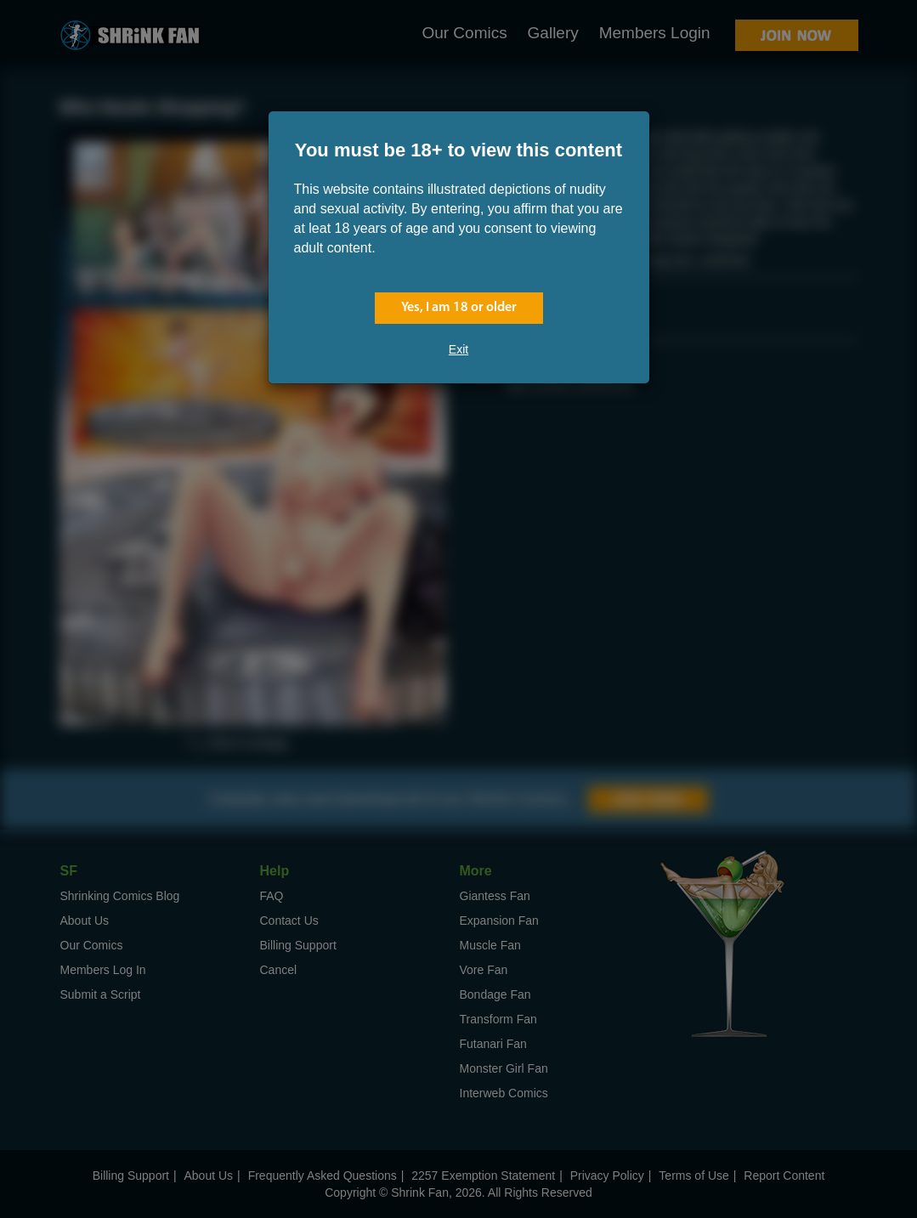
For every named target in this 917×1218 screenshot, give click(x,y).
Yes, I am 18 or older (459, 307)
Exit (458, 349)
